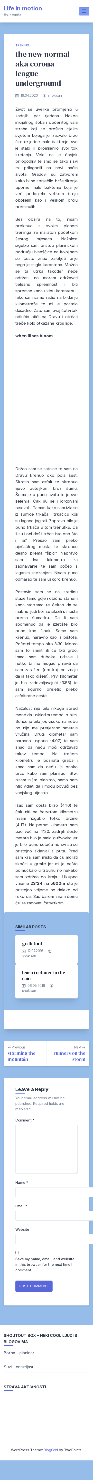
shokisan (55, 95)
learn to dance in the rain (43, 975)
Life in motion (23, 8)
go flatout (32, 943)
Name (21, 1182)
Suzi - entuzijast (18, 1366)
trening (22, 45)
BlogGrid (51, 1450)
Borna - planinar (19, 1352)
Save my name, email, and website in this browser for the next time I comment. (44, 1264)
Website (22, 1229)
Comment (25, 1120)
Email (21, 1206)
